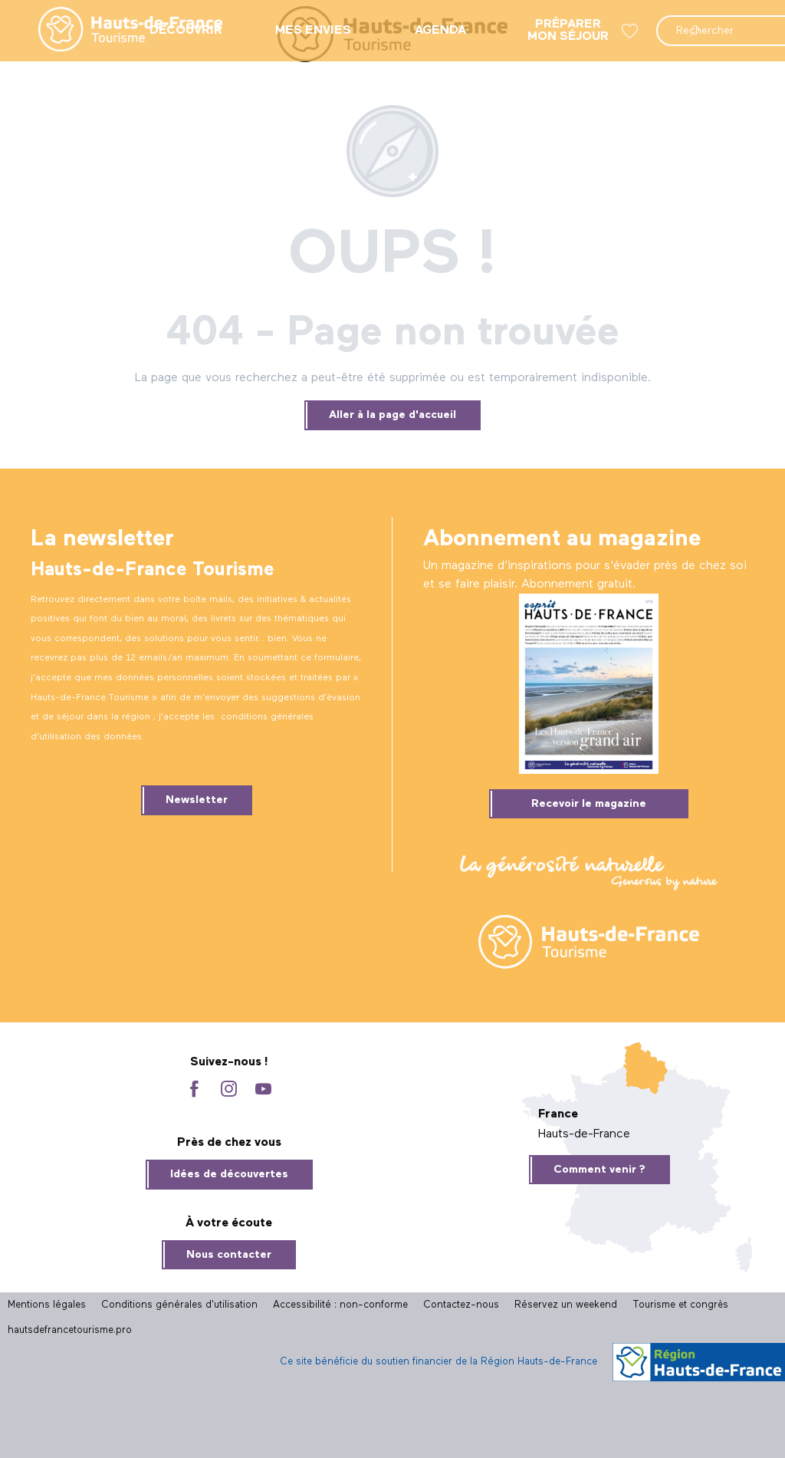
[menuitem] (118, 30)
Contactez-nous (461, 1305)
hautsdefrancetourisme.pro (70, 1330)
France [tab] (558, 1114)
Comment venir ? (599, 1169)
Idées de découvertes (229, 1174)
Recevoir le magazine (588, 803)
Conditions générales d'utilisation (179, 1305)
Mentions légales (47, 1305)
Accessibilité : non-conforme (340, 1305)
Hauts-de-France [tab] (584, 1134)
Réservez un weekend (565, 1305)
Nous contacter (228, 1254)
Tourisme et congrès (680, 1305)
